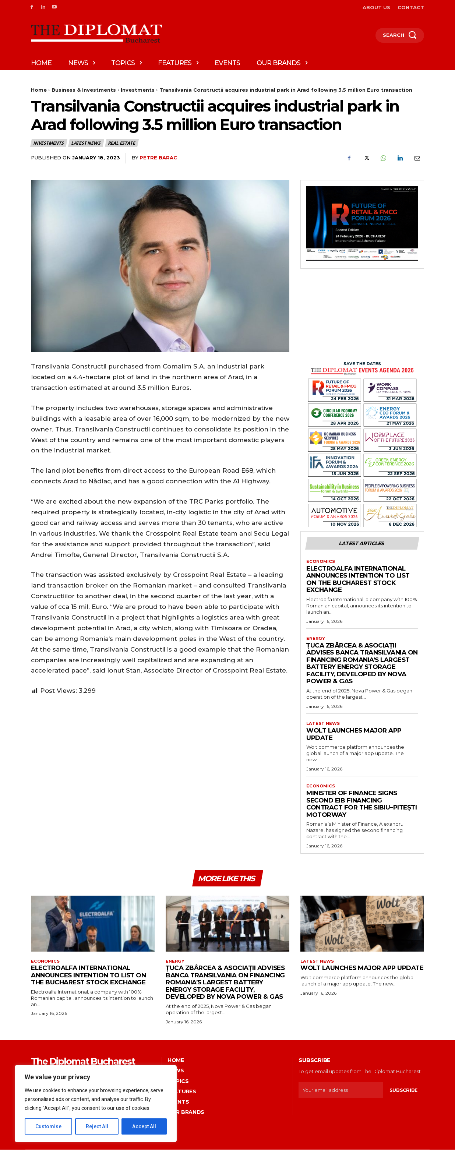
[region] (96, 1103)
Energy (316, 640)
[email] (340, 1097)
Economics (321, 563)
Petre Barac (158, 158)
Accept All (144, 1126)
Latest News (86, 143)
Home (39, 90)
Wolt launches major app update (354, 737)
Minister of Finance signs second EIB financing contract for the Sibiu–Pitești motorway (361, 807)
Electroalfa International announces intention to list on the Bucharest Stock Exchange (358, 581)
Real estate (122, 143)
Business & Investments (84, 90)
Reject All (97, 1126)
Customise (48, 1126)
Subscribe (403, 1097)
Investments (138, 90)
